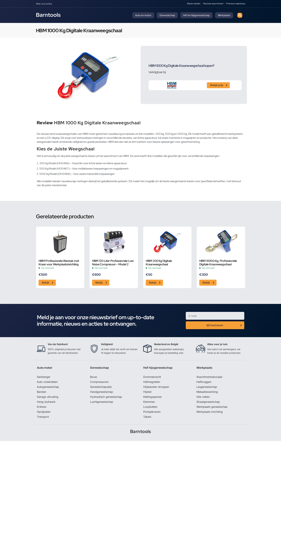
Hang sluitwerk (46, 401)
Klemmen (149, 401)
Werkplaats (224, 15)
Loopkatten (150, 406)
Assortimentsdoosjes (209, 377)
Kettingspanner (152, 396)
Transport (43, 416)
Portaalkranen (152, 411)
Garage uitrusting (47, 396)
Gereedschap (167, 15)
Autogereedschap (48, 386)
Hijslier (147, 391)
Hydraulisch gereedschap (106, 396)
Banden (41, 391)
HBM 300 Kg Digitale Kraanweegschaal (159, 262)
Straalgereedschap (208, 401)
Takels (147, 416)
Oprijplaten (44, 411)
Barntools (48, 15)
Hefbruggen (203, 381)
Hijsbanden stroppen (156, 386)
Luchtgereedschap (101, 401)
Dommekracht (152, 377)
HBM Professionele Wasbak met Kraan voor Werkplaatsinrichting (59, 262)
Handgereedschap (101, 391)
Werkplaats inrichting (209, 411)
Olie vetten (203, 396)
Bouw (93, 377)
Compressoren (99, 381)
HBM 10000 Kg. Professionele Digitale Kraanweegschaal (218, 262)
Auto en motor (143, 15)
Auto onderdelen (47, 381)
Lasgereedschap (206, 386)
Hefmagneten (151, 381)
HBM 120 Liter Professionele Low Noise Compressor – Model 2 (113, 262)
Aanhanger (43, 377)
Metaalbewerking (207, 391)
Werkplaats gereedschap (211, 406)
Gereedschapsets (101, 386)
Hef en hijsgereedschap (196, 15)
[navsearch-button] (239, 15)
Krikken (41, 406)
